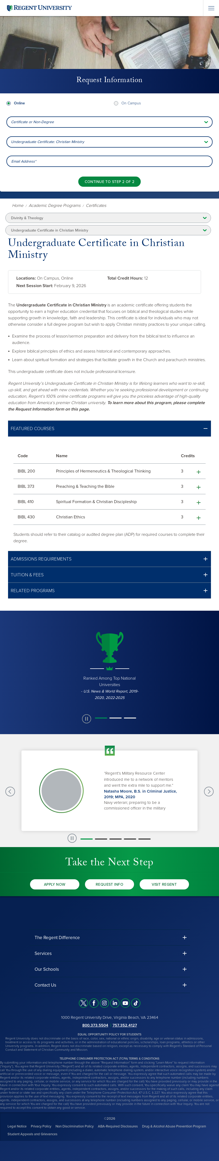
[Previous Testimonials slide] (10, 791)
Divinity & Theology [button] (27, 218)
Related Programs (33, 590)
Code (23, 456)
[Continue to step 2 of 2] (109, 182)
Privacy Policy (41, 1126)
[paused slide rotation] (86, 718)
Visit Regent (164, 884)
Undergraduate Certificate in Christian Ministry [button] (49, 230)
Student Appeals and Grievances (32, 1134)
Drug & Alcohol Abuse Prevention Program (174, 1126)
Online (19, 103)
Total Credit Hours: (125, 278)
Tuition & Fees (27, 575)
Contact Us (45, 985)
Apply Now (55, 884)
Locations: (26, 278)
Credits (188, 456)
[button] (109, 429)
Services (43, 953)
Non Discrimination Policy (74, 1126)
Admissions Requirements (41, 559)
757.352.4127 (125, 1025)
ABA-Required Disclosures (118, 1126)
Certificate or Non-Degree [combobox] (32, 122)
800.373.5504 (95, 1025)
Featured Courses (32, 428)
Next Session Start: (34, 285)
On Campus (131, 103)
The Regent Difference (57, 937)
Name (62, 456)
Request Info (109, 884)
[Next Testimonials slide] (209, 791)
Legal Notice (17, 1126)
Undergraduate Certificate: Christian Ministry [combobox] (47, 142)
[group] (109, 665)
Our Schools (47, 969)
